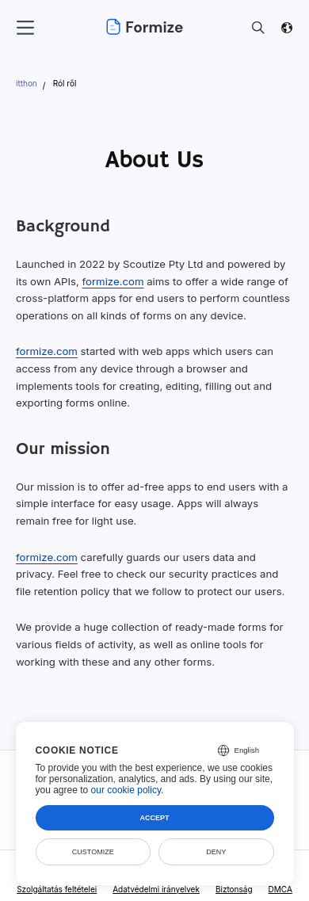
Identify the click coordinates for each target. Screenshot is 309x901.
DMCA (280, 889)
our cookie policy (126, 790)
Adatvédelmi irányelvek (156, 889)
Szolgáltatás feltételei (57, 889)
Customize (93, 852)
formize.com (113, 281)
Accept (154, 818)
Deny (216, 852)
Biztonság (234, 889)
